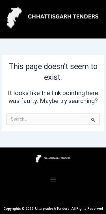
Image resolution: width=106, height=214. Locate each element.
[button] (53, 179)
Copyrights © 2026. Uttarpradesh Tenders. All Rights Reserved (53, 209)
